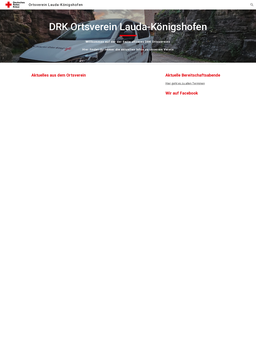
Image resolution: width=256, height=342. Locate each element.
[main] (128, 36)
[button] (252, 5)
